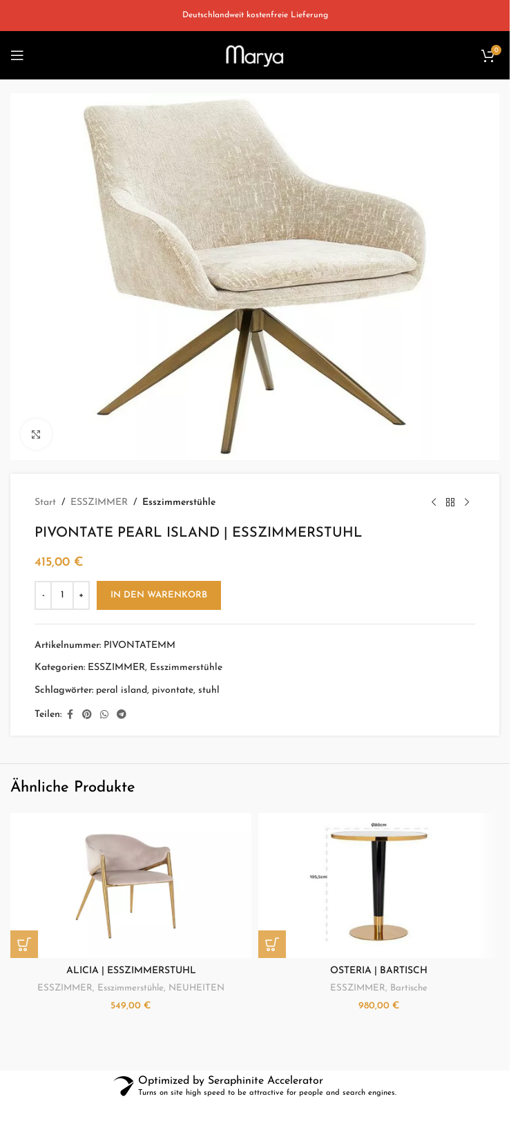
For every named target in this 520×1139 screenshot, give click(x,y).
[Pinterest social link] (87, 715)
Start (45, 502)
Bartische (408, 988)
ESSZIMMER (99, 502)
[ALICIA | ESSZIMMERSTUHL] (130, 885)
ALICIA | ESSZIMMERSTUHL (131, 971)
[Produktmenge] (62, 595)
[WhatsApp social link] (104, 715)
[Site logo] (254, 55)
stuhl (209, 690)
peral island (121, 690)
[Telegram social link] (122, 715)
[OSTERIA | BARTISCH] (378, 885)
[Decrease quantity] (43, 595)
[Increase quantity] (81, 595)
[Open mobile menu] (17, 55)
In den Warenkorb (158, 595)
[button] (24, 944)
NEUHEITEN (196, 988)
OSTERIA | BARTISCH (378, 971)
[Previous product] (433, 503)
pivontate (172, 690)
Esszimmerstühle (178, 502)
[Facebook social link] (69, 715)
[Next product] (467, 503)
